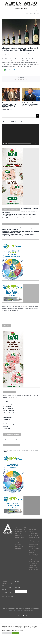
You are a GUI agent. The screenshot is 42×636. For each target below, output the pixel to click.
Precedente (30, 13)
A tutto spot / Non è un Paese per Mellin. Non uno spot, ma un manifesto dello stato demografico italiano (18, 235)
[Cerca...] (19, 116)
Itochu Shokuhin (10, 54)
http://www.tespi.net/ (7, 596)
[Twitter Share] (10, 70)
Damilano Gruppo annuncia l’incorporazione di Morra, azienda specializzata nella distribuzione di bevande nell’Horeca (9, 105)
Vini (19, 53)
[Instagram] (18, 581)
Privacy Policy (19, 610)
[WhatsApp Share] (3, 70)
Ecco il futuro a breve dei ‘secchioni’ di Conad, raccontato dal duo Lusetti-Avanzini (20, 450)
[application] (20, 134)
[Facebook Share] (6, 70)
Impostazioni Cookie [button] (7, 632)
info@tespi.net (9, 592)
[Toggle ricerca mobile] (36, 10)
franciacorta (25, 53)
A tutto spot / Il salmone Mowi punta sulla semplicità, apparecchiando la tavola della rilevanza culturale (20, 231)
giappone (31, 53)
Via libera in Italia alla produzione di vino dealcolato (30, 103)
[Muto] (35, 143)
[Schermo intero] (37, 143)
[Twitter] (20, 581)
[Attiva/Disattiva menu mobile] (39, 10)
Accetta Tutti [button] (15, 632)
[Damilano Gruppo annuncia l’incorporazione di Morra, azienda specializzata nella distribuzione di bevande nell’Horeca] (11, 88)
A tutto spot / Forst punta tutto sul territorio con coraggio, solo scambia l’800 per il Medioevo (19, 228)
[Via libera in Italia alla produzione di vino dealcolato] (31, 88)
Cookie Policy (11, 610)
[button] (3, 99)
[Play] (4, 143)
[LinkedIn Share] (13, 70)
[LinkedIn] (15, 581)
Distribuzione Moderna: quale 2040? (11, 440)
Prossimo (36, 13)
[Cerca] (37, 116)
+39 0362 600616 (8, 591)
